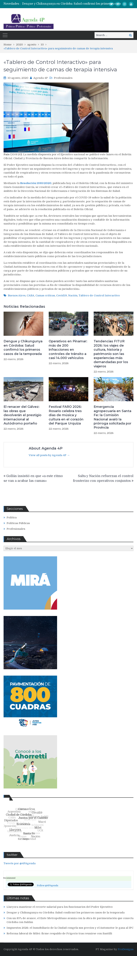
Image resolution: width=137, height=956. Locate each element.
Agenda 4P (40, 78)
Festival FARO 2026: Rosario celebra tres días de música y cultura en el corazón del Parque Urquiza (66, 415)
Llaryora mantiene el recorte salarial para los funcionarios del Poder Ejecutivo (60, 906)
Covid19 (61, 295)
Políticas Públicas (18, 523)
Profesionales (63, 78)
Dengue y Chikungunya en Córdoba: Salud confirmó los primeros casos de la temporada (23, 347)
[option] (79, 4)
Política (12, 517)
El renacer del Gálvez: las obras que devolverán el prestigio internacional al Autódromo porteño (22, 415)
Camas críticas (45, 295)
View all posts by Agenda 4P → (49, 455)
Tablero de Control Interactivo (99, 295)
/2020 (47, 183)
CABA (30, 295)
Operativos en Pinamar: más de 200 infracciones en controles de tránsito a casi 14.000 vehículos (68, 349)
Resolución (28, 183)
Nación (72, 295)
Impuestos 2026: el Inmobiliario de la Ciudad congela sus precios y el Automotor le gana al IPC (70, 927)
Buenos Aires (17, 295)
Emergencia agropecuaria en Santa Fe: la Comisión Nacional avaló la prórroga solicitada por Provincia (112, 417)
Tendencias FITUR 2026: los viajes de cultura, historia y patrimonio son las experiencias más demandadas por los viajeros (111, 353)
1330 (40, 183)
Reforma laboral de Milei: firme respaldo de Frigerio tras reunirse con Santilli (59, 933)
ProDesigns (125, 949)
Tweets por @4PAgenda (19, 863)
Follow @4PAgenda (47, 885)
